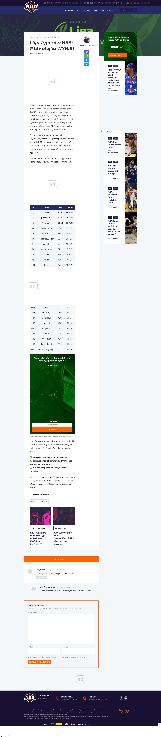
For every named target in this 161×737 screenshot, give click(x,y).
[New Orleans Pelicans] (109, 2)
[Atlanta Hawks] (45, 2)
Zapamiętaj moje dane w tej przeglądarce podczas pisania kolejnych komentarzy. (57, 657)
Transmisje (111, 10)
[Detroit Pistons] (73, 2)
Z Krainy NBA (36, 37)
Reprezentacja (92, 10)
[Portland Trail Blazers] (131, 2)
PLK (76, 10)
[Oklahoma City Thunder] (117, 2)
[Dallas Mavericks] (66, 2)
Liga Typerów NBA (52, 37)
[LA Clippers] (88, 2)
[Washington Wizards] (149, 2)
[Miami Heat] (99, 2)
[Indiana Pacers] (84, 2)
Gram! (52, 429)
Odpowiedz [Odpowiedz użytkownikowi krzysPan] (41, 578)
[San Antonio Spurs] (138, 2)
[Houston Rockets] (81, 2)
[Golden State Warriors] (77, 2)
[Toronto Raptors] (142, 2)
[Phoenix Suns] (127, 2)
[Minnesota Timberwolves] (106, 2)
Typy (103, 10)
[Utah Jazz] (145, 2)
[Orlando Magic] (120, 2)
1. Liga (82, 10)
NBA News (69, 10)
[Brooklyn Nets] (52, 2)
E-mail (66, 647)
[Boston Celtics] (48, 2)
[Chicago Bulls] (59, 2)
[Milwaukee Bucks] (102, 2)
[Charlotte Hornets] (55, 2)
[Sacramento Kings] (135, 2)
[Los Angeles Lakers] (91, 2)
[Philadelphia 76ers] (124, 2)
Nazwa (31, 647)
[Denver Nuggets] (70, 2)
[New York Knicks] (113, 2)
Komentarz (34, 612)
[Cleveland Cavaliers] (63, 2)
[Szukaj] (134, 10)
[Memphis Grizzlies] (95, 2)
